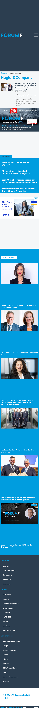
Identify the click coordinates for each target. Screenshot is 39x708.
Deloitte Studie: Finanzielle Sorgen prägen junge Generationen (18, 306)
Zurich (5, 672)
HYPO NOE (7, 617)
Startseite (4, 73)
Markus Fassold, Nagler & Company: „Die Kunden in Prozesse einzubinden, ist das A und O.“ (25, 87)
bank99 (5, 621)
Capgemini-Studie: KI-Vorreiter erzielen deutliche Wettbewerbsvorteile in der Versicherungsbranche (17, 402)
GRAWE (6, 664)
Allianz (5, 659)
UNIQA (5, 646)
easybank (6, 626)
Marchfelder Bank (9, 630)
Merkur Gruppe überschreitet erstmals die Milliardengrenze (16, 172)
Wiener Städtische (9, 650)
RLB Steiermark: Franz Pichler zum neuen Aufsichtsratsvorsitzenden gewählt (18, 498)
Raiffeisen (6, 599)
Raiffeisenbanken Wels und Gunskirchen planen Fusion (17, 451)
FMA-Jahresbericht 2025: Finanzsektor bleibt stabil (19, 354)
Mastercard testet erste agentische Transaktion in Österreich (19, 190)
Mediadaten (7, 584)
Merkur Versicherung (10, 677)
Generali (6, 655)
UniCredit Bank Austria (11, 604)
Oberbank (6, 613)
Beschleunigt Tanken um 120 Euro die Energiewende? (16, 546)
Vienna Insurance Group (11, 641)
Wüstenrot (6, 681)
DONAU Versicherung (10, 668)
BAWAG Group (8, 608)
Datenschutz (7, 575)
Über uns (6, 566)
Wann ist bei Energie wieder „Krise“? (15, 163)
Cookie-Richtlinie (9, 571)
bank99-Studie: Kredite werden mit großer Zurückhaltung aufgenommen (19, 181)
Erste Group (7, 595)
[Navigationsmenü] (36, 35)
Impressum (7, 579)
